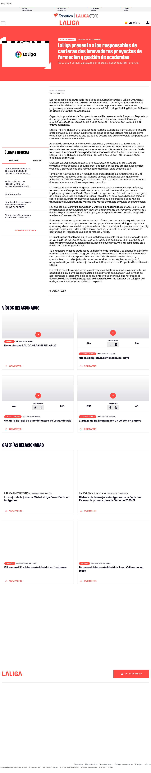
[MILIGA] (147, 22)
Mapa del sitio (91, 764)
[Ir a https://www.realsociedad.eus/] (127, 3)
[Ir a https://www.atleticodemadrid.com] (23, 3)
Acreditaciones (106, 764)
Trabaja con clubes (143, 764)
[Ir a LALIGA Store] (75, 15)
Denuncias (78, 764)
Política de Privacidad (69, 767)
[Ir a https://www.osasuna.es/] (30, 3)
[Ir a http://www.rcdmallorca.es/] (99, 3)
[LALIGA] (69, 23)
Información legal (50, 767)
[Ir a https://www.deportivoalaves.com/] (37, 3)
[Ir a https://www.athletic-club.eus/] (16, 3)
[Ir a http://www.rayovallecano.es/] (78, 3)
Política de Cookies (89, 767)
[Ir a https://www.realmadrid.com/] (113, 3)
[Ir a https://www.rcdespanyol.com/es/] (92, 3)
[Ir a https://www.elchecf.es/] (44, 3)
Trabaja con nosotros (124, 764)
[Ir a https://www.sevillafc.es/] (134, 3)
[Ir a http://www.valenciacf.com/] (140, 3)
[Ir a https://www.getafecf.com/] (57, 3)
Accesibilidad (34, 767)
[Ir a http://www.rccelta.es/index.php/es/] (85, 3)
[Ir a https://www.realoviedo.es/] (120, 3)
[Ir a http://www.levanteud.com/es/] (71, 3)
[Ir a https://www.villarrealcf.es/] (147, 3)
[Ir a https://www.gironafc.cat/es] (64, 3)
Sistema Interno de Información (13, 767)
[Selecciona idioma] (133, 23)
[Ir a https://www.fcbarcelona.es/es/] (51, 3)
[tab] (14, 160)
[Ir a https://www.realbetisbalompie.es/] (106, 3)
